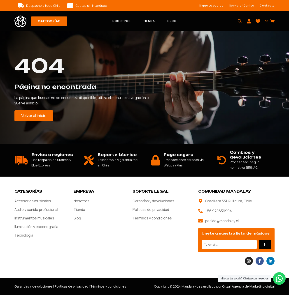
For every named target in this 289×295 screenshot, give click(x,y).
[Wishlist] (258, 21)
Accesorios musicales (32, 200)
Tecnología (23, 235)
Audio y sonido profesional (36, 209)
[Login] (249, 21)
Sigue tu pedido (211, 5)
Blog (172, 21)
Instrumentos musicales (34, 218)
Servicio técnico (241, 5)
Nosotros (121, 21)
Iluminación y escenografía (36, 226)
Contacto (267, 5)
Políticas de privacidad (151, 209)
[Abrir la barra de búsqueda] (240, 21)
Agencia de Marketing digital (253, 286)
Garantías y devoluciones (153, 200)
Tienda (149, 21)
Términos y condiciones (152, 218)
